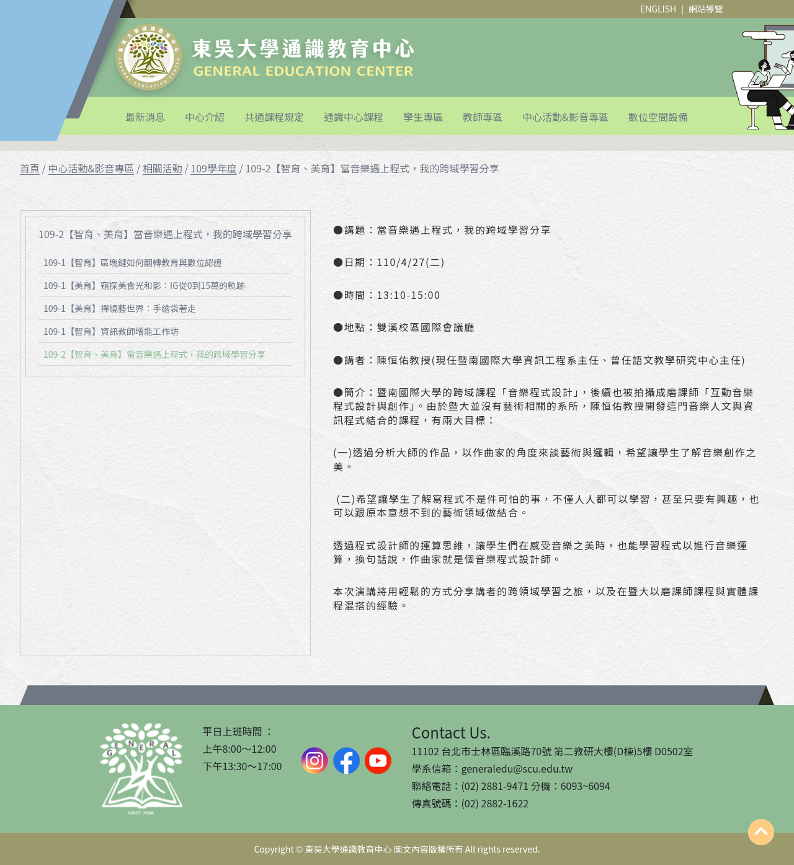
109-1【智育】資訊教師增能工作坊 (111, 331)
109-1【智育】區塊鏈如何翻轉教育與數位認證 (132, 262)
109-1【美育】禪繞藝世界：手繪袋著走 (119, 308)
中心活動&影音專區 (565, 116)
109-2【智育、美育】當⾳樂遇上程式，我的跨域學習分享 (154, 354)
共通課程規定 (274, 116)
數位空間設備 (658, 116)
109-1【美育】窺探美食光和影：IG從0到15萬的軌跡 (144, 285)
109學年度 (213, 168)
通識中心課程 (353, 116)
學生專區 (423, 116)
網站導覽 (706, 8)
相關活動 (162, 168)
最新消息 (145, 116)
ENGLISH (658, 8)
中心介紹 (205, 116)
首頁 (30, 168)
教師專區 (482, 116)
